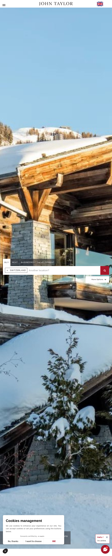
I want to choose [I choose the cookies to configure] (34, 541)
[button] (6, 551)
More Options (97, 279)
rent (15, 262)
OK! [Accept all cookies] (54, 541)
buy (6, 262)
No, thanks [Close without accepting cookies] (13, 541)
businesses (27, 262)
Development (45, 262)
